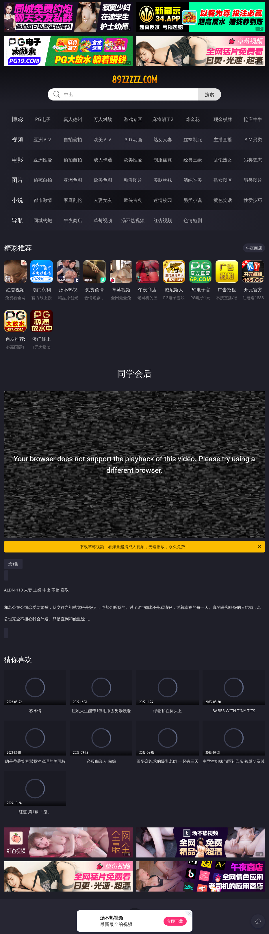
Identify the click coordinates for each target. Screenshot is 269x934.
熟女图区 (223, 180)
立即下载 (175, 921)
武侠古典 (133, 200)
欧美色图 (103, 180)
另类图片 (253, 180)
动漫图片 (133, 180)
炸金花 (193, 119)
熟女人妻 (162, 139)
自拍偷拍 (73, 139)
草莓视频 (103, 220)
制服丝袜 (162, 160)
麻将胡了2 (162, 119)
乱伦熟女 (223, 160)
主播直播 (223, 139)
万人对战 (103, 119)
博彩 (17, 119)
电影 (17, 159)
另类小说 (192, 200)
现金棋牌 (223, 119)
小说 (17, 200)
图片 (17, 180)
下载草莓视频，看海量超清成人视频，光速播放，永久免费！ (171, 546)
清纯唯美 (192, 180)
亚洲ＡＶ (43, 139)
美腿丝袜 (162, 180)
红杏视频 (162, 220)
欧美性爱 (133, 160)
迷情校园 (162, 200)
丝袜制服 (192, 139)
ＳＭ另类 (253, 139)
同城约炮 (43, 220)
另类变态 (253, 160)
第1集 (13, 564)
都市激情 (43, 200)
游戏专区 (133, 119)
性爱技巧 (253, 200)
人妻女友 (103, 200)
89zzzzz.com (134, 79)
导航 (17, 220)
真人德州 (73, 119)
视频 (17, 139)
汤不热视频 (132, 220)
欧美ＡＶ (103, 139)
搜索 (209, 94)
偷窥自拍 (43, 180)
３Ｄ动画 (133, 139)
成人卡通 (103, 160)
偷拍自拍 (73, 160)
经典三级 (192, 160)
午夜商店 (73, 220)
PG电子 (42, 119)
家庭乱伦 (73, 200)
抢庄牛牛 (253, 119)
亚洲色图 (73, 180)
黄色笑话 (223, 200)
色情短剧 (192, 220)
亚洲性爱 (43, 160)
